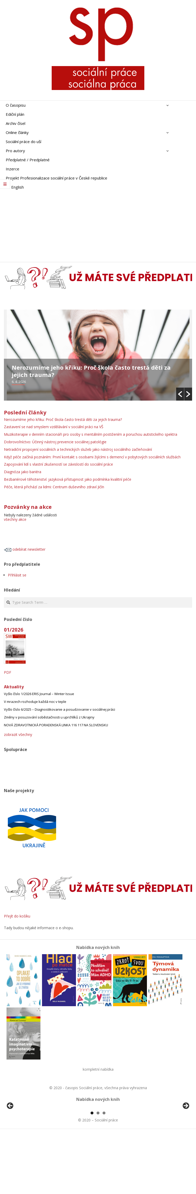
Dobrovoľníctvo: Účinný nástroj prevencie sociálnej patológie (56, 441)
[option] (98, 355)
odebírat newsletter (24, 549)
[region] (98, 1137)
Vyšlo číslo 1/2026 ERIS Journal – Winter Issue (39, 693)
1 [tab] (92, 1172)
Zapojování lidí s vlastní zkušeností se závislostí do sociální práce (58, 464)
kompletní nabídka (98, 1069)
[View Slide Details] (25, 1137)
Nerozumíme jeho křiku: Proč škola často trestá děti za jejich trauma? (91, 370)
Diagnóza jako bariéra (22, 471)
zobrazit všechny (18, 734)
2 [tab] (98, 1172)
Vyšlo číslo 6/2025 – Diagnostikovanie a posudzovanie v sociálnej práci (59, 709)
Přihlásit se (17, 575)
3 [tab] (104, 1172)
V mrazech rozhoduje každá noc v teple (35, 701)
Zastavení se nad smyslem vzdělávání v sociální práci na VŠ (54, 426)
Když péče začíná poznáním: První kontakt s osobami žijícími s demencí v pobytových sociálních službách (92, 456)
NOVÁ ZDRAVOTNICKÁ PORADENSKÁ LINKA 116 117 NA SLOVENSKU (56, 725)
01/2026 (13, 629)
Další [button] (185, 1136)
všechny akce (15, 519)
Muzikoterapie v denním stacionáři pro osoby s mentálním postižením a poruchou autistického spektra (90, 434)
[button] (180, 394)
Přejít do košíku (17, 916)
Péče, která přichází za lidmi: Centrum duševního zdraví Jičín (54, 486)
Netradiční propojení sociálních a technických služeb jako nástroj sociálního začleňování (78, 449)
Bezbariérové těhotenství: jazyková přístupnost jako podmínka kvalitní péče (67, 479)
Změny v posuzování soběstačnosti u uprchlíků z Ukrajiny (49, 717)
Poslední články (25, 412)
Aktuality (14, 687)
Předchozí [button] (10, 1136)
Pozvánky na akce (28, 506)
